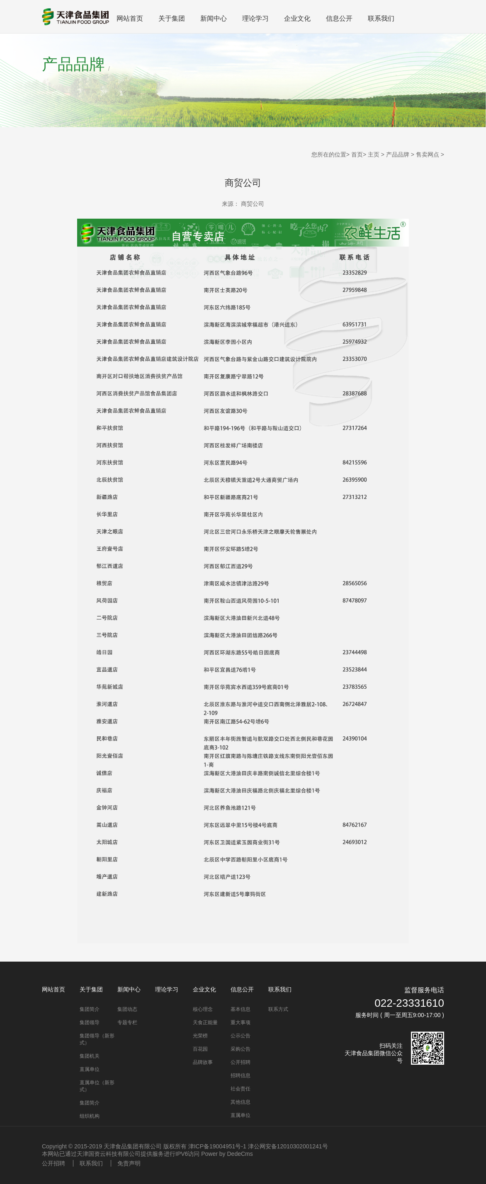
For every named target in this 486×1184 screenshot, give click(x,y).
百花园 (200, 1049)
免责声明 (129, 1163)
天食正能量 (205, 1022)
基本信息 (240, 1009)
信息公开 (339, 18)
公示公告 (240, 1036)
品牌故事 (203, 1062)
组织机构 (90, 1116)
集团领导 (90, 1022)
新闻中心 (213, 18)
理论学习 (255, 18)
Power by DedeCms (227, 1153)
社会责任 (240, 1089)
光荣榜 (200, 1036)
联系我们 (381, 18)
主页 (373, 154)
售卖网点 (427, 154)
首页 (357, 154)
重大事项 (240, 1022)
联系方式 (278, 1009)
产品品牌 (397, 154)
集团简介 (90, 1009)
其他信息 (240, 1102)
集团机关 (90, 1056)
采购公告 (240, 1049)
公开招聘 (240, 1062)
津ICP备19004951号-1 (217, 1146)
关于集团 (171, 18)
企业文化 (297, 18)
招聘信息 (240, 1075)
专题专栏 (127, 1022)
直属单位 (90, 1069)
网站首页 (130, 18)
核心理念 (203, 1009)
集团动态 (127, 1009)
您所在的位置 (328, 154)
